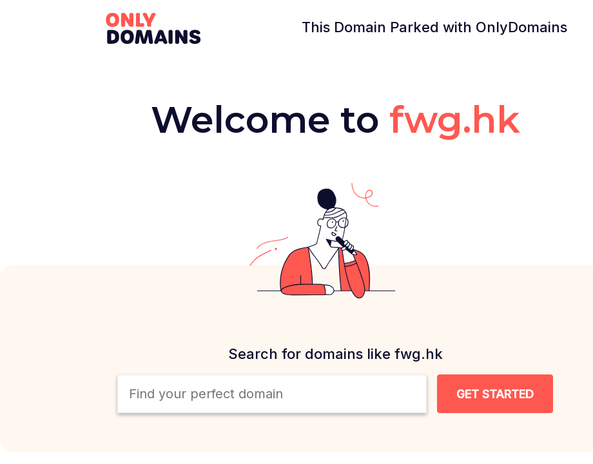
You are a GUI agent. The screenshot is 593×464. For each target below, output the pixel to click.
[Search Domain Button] (495, 393)
